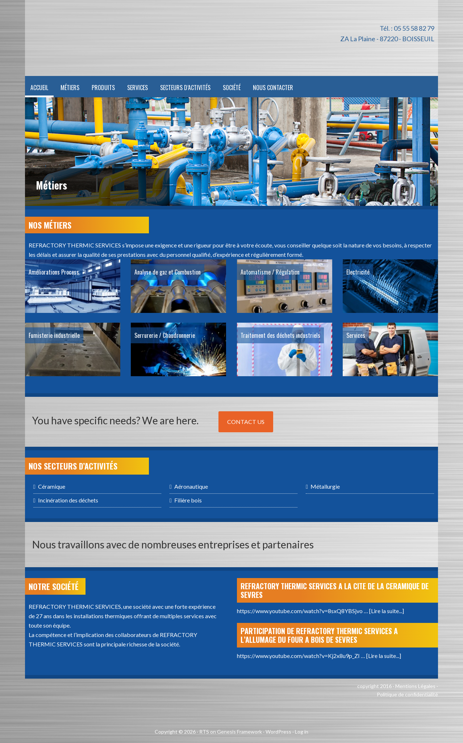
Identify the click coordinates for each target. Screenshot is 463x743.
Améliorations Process (54, 272)
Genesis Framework (239, 732)
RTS (204, 732)
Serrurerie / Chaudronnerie (164, 335)
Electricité (358, 272)
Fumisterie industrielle (54, 335)
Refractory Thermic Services (128, 38)
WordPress (278, 732)
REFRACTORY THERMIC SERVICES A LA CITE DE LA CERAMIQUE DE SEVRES (335, 590)
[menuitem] (302, 86)
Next (425, 193)
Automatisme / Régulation (270, 272)
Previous (406, 193)
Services (355, 335)
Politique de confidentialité (407, 694)
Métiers (51, 185)
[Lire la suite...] (386, 610)
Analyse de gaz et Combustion (167, 272)
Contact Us (245, 421)
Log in (301, 732)
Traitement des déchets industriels (280, 335)
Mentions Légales (415, 686)
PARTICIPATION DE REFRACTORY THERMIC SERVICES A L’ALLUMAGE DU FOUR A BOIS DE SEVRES (319, 635)
